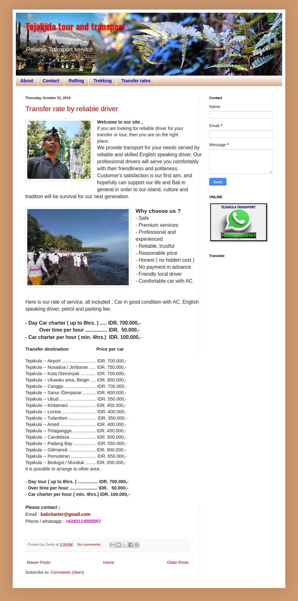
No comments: (89, 544)
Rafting (76, 80)
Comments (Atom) (67, 572)
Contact (50, 80)
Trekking (103, 80)
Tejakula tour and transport (75, 26)
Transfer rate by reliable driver (71, 109)
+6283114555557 (83, 521)
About (26, 80)
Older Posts (178, 562)
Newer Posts (38, 562)
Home (108, 562)
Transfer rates (136, 80)
